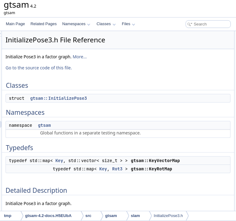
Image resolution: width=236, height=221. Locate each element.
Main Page (15, 23)
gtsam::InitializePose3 (135, 113)
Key (136, 196)
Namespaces (76, 23)
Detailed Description (183, 81)
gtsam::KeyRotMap (188, 75)
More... (89, 72)
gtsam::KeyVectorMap (190, 68)
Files (128, 23)
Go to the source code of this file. (115, 83)
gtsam (121, 140)
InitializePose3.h (168, 215)
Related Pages (43, 23)
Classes (106, 23)
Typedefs (175, 61)
